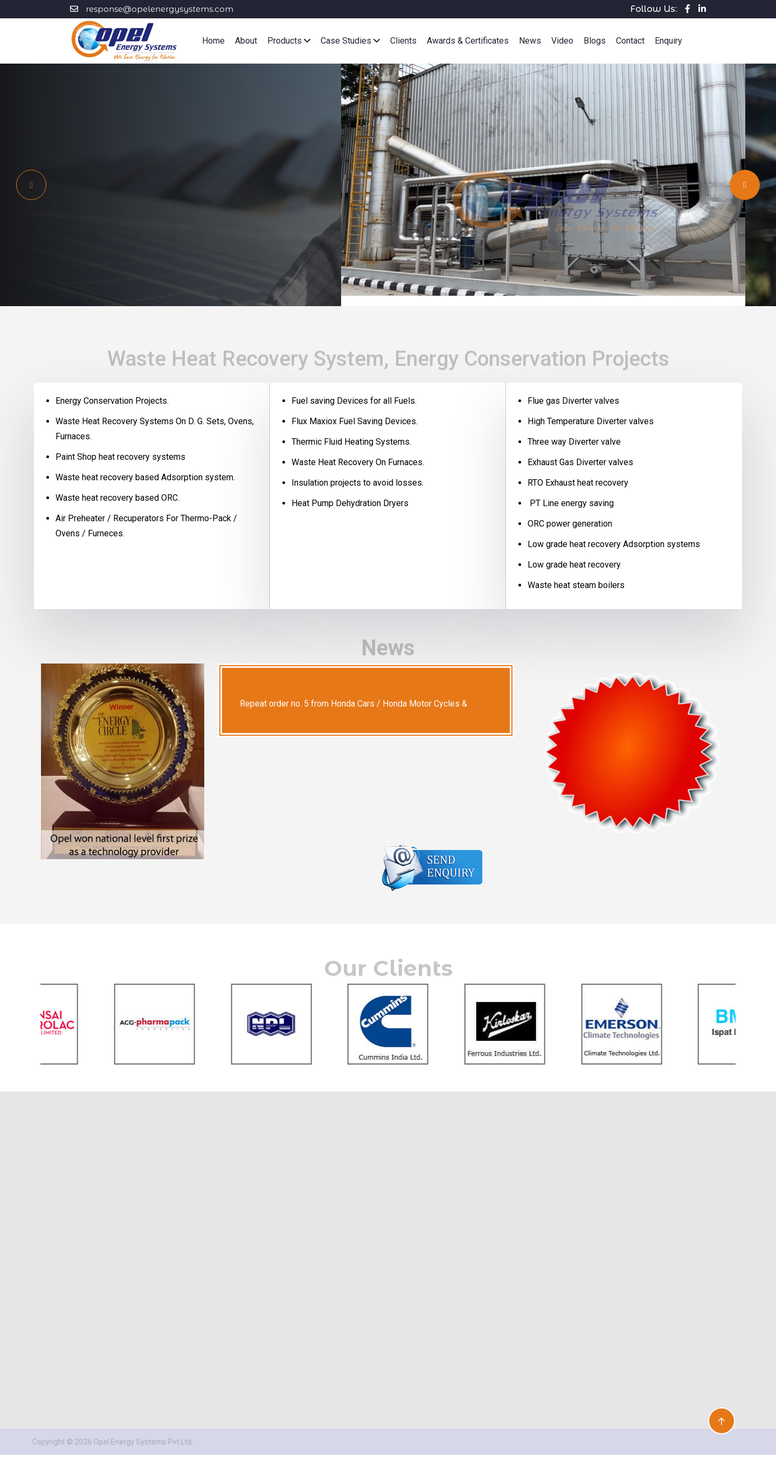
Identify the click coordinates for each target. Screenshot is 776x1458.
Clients (403, 41)
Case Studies (350, 41)
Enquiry (668, 41)
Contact (630, 41)
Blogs (595, 41)
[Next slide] (31, 185)
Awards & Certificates (468, 41)
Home (213, 41)
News (530, 41)
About (246, 41)
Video (562, 41)
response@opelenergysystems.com (159, 9)
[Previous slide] (745, 185)
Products (288, 41)
